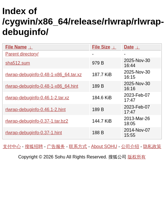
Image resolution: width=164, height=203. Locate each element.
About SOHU (104, 146)
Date (129, 47)
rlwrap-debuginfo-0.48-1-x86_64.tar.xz (43, 74)
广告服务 (56, 146)
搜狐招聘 (34, 146)
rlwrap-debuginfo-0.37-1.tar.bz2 (36, 121)
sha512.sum (17, 63)
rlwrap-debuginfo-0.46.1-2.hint (35, 109)
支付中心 (12, 146)
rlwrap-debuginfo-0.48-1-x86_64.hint (41, 86)
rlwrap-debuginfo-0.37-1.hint (33, 132)
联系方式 (78, 146)
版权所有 (137, 157)
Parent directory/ (21, 54)
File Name (16, 47)
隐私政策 (152, 146)
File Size (101, 47)
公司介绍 (130, 146)
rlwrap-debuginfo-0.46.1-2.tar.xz (37, 97)
